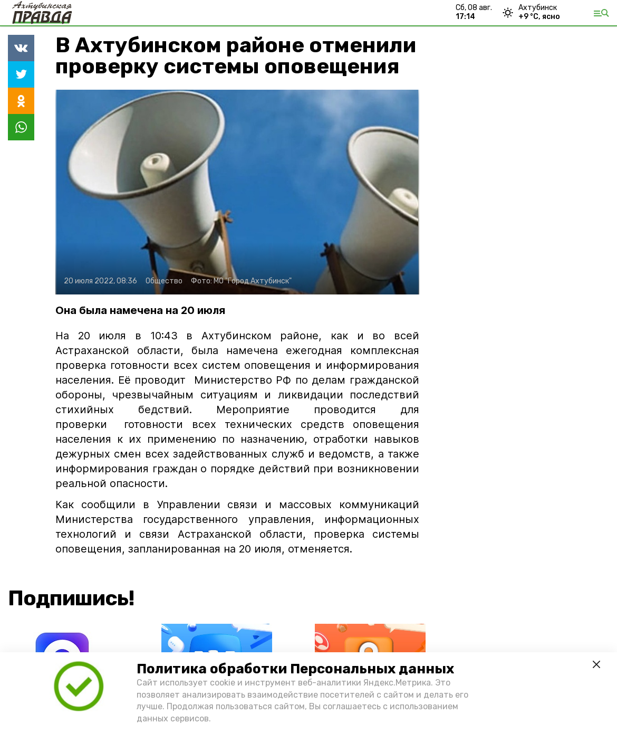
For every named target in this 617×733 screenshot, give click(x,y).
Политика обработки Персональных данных (295, 669)
